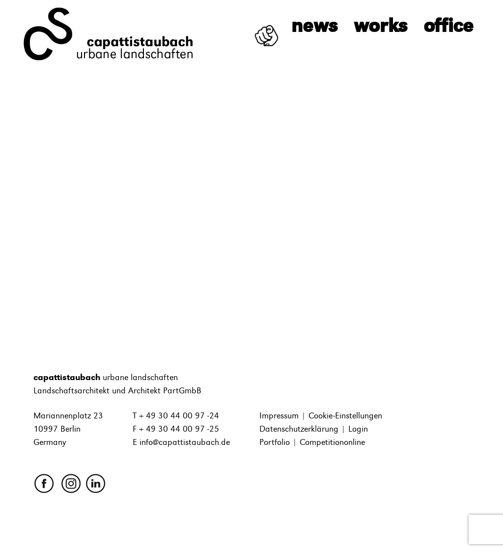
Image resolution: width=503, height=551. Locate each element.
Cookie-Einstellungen (345, 416)
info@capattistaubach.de (185, 442)
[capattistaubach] (109, 33)
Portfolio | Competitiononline (312, 442)
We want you (261, 28)
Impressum (279, 416)
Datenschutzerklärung (298, 429)
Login (358, 429)
